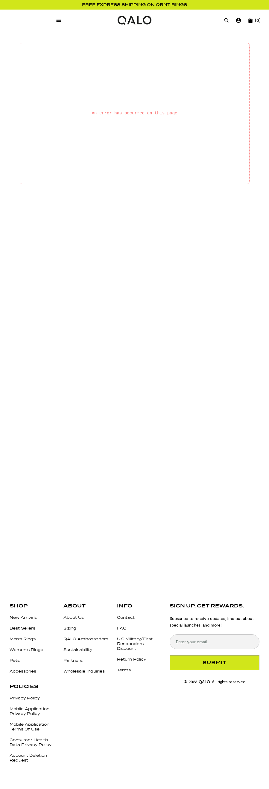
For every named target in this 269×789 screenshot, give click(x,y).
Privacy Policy (25, 698)
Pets (15, 660)
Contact (126, 617)
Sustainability (77, 649)
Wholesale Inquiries (84, 671)
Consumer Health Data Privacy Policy (30, 742)
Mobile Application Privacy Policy (29, 711)
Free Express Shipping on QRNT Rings (134, 4)
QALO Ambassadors (85, 638)
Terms (124, 670)
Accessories (23, 671)
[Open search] (227, 20)
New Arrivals (23, 617)
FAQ (122, 628)
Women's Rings (26, 649)
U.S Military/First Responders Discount (135, 643)
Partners (73, 660)
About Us (73, 617)
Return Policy (131, 659)
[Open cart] (250, 20)
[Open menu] (59, 20)
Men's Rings (23, 638)
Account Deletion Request (28, 758)
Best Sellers (22, 628)
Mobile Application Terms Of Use (29, 727)
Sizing (69, 628)
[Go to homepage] (134, 20)
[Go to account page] (238, 20)
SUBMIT (215, 662)
